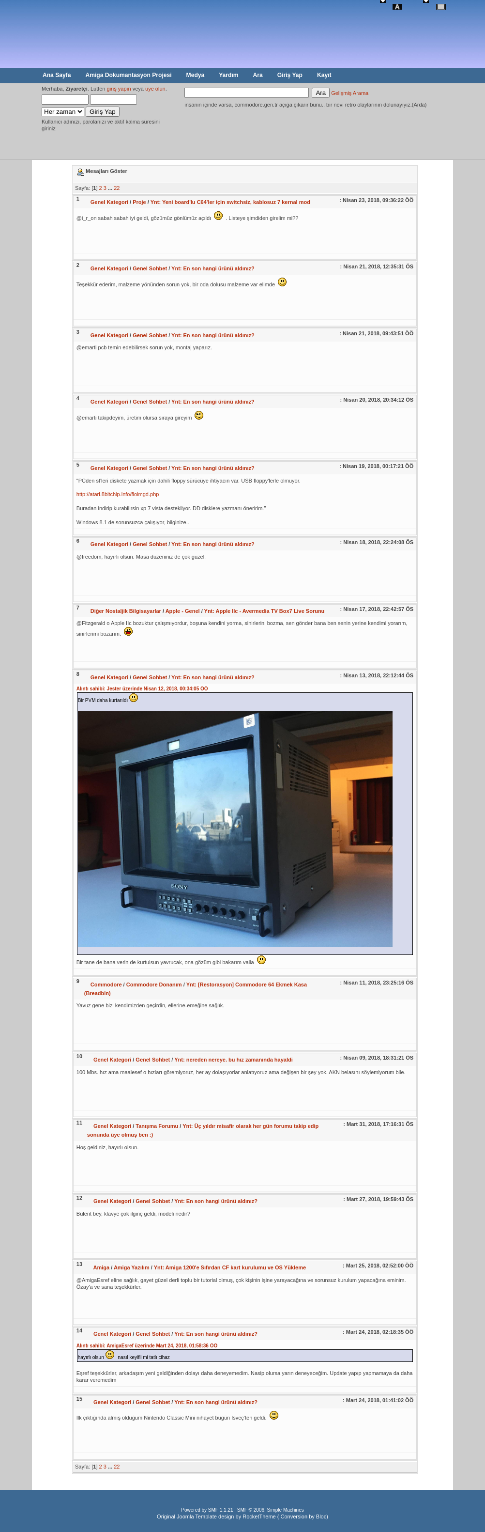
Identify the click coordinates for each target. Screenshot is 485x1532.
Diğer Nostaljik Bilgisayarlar (126, 611)
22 (117, 188)
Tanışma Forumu (157, 1126)
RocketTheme (258, 1516)
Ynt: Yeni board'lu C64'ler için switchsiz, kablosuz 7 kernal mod (230, 202)
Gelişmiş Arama (349, 93)
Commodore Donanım (154, 984)
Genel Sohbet (150, 268)
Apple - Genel (183, 611)
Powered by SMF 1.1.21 (207, 1510)
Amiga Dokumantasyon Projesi (128, 75)
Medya (195, 75)
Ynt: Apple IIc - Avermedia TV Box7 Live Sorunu (264, 611)
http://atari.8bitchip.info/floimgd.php (117, 494)
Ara (258, 75)
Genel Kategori (109, 202)
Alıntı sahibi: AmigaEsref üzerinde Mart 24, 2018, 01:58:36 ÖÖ (146, 1345)
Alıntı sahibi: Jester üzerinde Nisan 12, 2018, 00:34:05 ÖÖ (142, 688)
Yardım (228, 75)
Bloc (321, 1516)
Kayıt (324, 75)
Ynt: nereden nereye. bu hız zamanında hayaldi (233, 1060)
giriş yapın (119, 89)
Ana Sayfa (57, 75)
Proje (139, 202)
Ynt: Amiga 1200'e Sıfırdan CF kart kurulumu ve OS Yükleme (230, 1267)
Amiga (101, 1267)
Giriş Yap (290, 75)
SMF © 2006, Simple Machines (270, 1510)
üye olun (155, 89)
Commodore (106, 984)
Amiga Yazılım (132, 1267)
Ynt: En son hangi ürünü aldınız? (213, 268)
